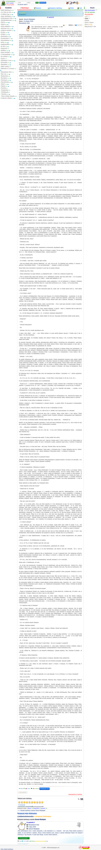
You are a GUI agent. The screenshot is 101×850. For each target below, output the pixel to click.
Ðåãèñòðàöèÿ (43, 2)
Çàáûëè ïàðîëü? (23, 4)
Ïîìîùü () (88, 24)
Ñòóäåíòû (4, 78)
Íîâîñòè (87, 20)
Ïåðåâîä (3, 50)
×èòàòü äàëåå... (24, 838)
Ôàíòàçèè (4, 80)
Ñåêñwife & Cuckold (7, 68)
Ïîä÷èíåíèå (4, 56)
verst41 (43, 808)
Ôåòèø (3, 86)
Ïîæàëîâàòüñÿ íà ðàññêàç (75, 794)
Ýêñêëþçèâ (4, 92)
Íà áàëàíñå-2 (22, 14)
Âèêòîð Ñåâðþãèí (29, 19)
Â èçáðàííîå (23, 792)
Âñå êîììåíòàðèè (90, 10)
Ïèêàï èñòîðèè (5, 52)
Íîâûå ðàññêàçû (6, 10)
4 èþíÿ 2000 (32, 827)
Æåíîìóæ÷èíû (5, 28)
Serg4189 (36, 808)
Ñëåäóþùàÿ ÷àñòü (44, 788)
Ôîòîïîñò (3, 88)
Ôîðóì (86, 18)
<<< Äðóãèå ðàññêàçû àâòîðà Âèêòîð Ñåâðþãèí (31, 810)
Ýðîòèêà (3, 94)
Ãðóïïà (3, 22)
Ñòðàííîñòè (4, 76)
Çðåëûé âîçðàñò (6, 30)
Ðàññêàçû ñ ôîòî (6, 60)
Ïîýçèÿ (3, 58)
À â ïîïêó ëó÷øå (6, 12)
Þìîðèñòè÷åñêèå (6, 98)
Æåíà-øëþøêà (5, 26)
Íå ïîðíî (3, 46)
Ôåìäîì (3, 84)
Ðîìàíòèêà (4, 62)
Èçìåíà (3, 32)
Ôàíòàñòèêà (5, 82)
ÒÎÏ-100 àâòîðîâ (90, 12)
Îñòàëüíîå (4, 48)
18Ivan (29, 808)
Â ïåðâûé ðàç (5, 14)
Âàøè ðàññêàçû (6, 16)
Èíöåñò (3, 34)
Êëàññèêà (4, 36)
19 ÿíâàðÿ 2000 (28, 21)
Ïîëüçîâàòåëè (89, 14)
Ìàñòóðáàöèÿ (5, 40)
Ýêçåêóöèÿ (4, 90)
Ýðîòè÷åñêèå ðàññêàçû (6, 849)
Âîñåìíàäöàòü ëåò (6, 18)
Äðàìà (3, 24)
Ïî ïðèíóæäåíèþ (5, 54)
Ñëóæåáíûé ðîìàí (6, 72)
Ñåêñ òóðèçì (5, 66)
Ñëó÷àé (3, 74)
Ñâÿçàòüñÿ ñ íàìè (90, 26)
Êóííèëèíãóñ (5, 38)
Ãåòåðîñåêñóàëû (6, 20)
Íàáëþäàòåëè (5, 44)
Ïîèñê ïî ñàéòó (89, 22)
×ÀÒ (86, 16)
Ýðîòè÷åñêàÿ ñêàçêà (8, 96)
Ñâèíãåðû (4, 64)
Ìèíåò (2, 42)
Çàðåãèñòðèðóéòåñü (25, 816)
